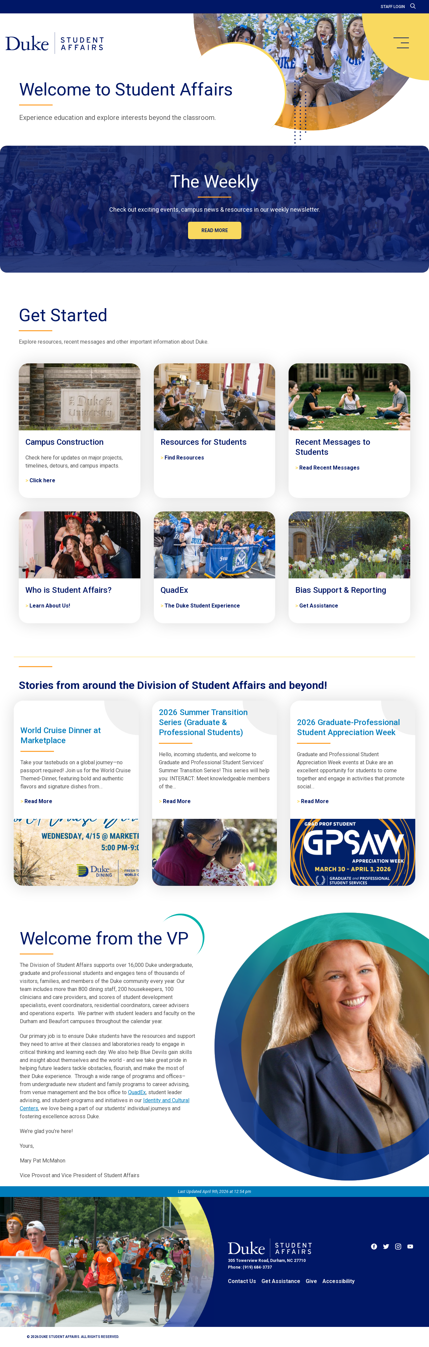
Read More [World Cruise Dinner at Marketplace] (38, 801)
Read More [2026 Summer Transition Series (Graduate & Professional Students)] (177, 801)
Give (311, 1281)
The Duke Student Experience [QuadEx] (202, 605)
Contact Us (242, 1281)
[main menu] (401, 43)
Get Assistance (280, 1281)
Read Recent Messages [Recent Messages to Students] (329, 468)
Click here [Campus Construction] (42, 480)
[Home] (54, 43)
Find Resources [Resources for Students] (184, 457)
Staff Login (393, 6)
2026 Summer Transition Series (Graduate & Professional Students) (203, 722)
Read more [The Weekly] (214, 230)
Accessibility (338, 1281)
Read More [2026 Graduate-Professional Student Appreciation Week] (315, 801)
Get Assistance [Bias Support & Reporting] (318, 605)
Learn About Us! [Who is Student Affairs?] (49, 605)
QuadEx (137, 1092)
